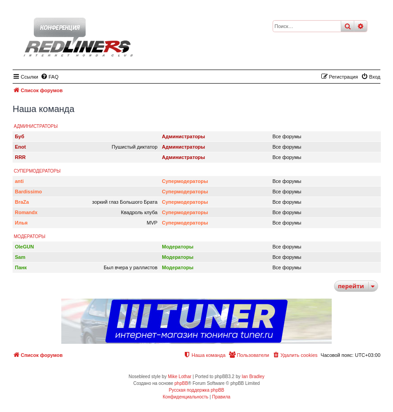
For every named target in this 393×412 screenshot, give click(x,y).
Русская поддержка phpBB (196, 390)
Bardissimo (28, 191)
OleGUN (24, 246)
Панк (21, 267)
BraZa (22, 202)
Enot (20, 147)
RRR (20, 157)
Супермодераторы (37, 171)
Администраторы (36, 126)
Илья (21, 222)
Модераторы (30, 236)
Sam (20, 257)
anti (19, 181)
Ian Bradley (253, 376)
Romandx (26, 212)
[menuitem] (50, 76)
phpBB (181, 383)
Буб (19, 136)
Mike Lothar (179, 376)
